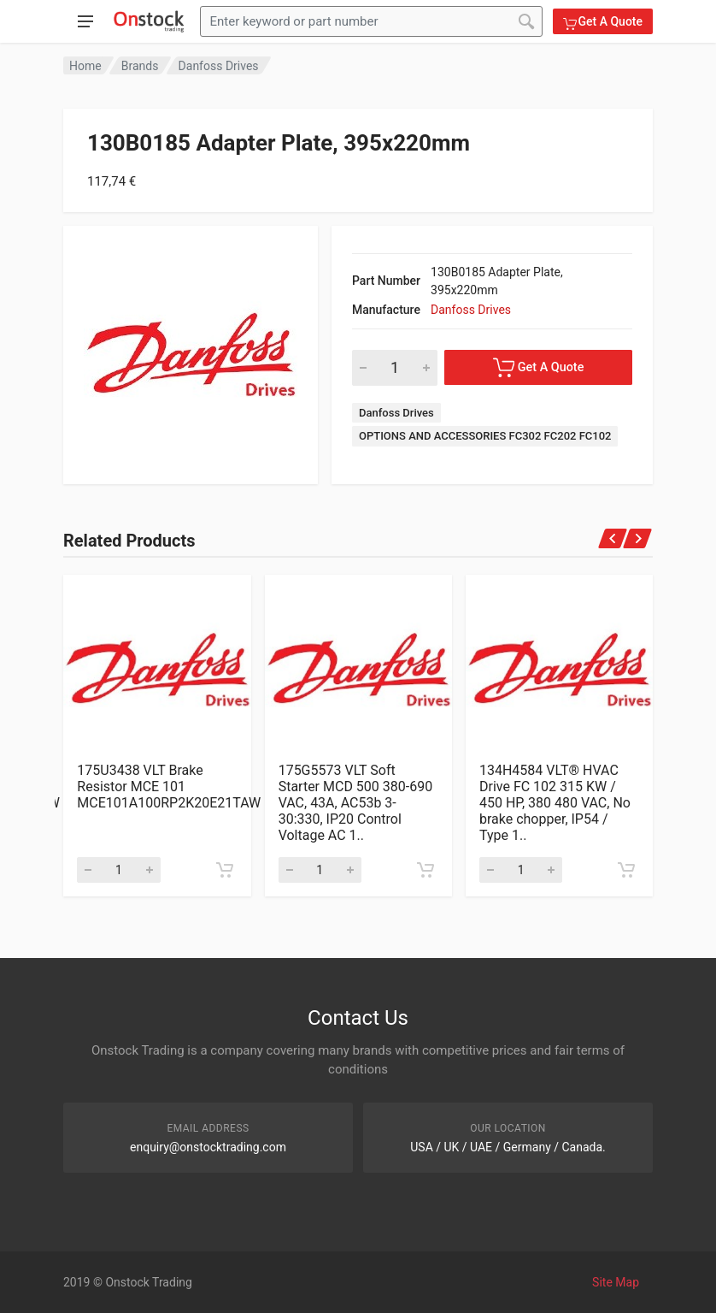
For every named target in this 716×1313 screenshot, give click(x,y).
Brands (140, 66)
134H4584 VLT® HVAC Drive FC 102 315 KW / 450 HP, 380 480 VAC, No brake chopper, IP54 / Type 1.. (555, 802)
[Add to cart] (224, 870)
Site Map (615, 1282)
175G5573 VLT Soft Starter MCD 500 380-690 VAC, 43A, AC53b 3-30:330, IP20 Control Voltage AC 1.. (356, 802)
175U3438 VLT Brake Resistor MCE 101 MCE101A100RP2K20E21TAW (169, 786)
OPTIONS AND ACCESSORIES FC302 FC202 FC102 (485, 435)
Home (85, 66)
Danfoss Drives (219, 66)
